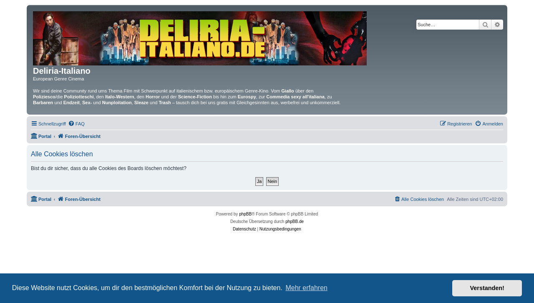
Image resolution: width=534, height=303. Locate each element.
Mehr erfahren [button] (306, 287)
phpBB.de (294, 221)
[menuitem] (76, 124)
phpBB (245, 214)
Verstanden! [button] (487, 288)
